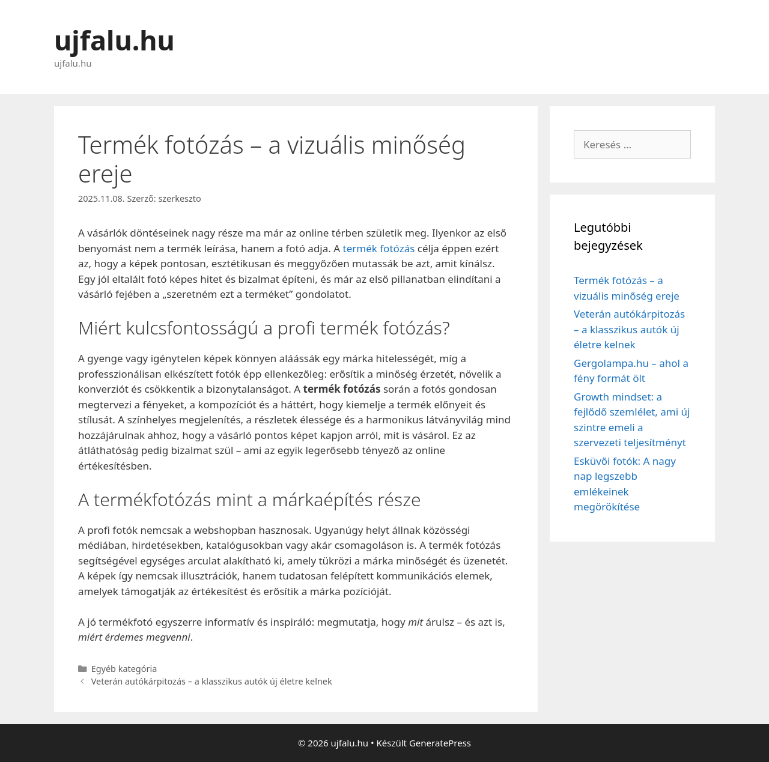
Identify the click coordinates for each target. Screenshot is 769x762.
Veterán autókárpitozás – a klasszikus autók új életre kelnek (211, 681)
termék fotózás (379, 248)
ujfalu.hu (114, 40)
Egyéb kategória (124, 668)
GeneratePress (440, 743)
